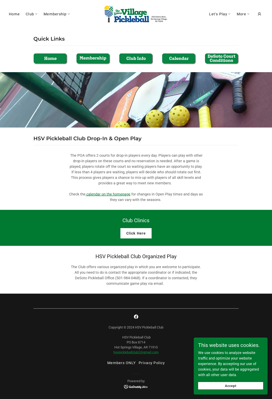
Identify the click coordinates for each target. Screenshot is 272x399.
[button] (32, 14)
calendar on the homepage (107, 194)
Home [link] (14, 14)
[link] (136, 13)
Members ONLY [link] (121, 363)
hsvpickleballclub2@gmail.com (136, 352)
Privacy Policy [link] (152, 363)
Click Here (136, 233)
